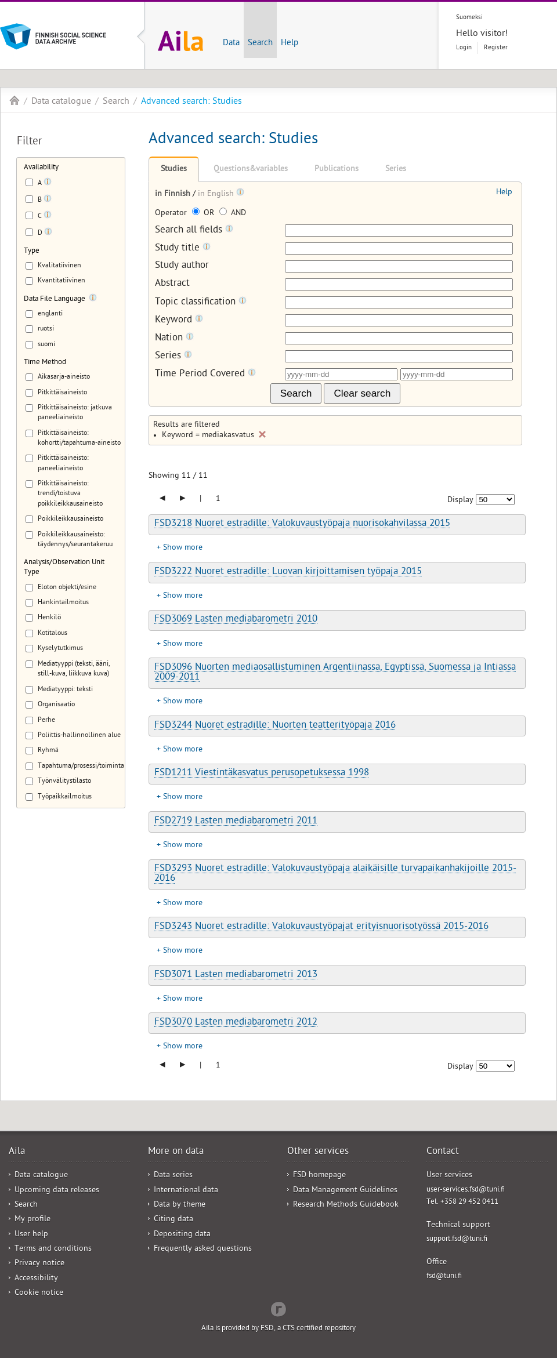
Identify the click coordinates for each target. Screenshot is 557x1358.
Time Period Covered (205, 374)
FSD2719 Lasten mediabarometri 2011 (235, 821)
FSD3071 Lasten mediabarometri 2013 (235, 975)
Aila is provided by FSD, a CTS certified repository (278, 1328)
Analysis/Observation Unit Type (64, 567)
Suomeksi (469, 17)
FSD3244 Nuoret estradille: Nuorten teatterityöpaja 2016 (275, 726)
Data (231, 43)
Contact (442, 1152)
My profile (32, 1220)
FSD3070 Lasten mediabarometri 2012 (235, 1023)
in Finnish (174, 194)
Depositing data (182, 1235)
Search (260, 43)
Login (464, 48)
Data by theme (179, 1205)
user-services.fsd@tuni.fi (465, 1190)
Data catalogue (61, 102)
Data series (173, 1176)
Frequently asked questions (203, 1249)
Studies (174, 170)
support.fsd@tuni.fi (456, 1239)
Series (395, 170)
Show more (182, 548)
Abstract (172, 284)
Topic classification (201, 302)
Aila (14, 100)
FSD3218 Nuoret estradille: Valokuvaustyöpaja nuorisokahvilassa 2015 (302, 524)
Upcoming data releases (57, 1191)
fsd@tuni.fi (444, 1276)
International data (186, 1191)
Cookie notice (39, 1293)
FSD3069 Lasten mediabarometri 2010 (235, 620)
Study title (183, 248)
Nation (174, 338)
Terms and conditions (53, 1249)
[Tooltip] (48, 184)
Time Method (45, 362)
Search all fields (194, 230)
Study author (182, 266)
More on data (176, 1152)
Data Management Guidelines (345, 1191)
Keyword (179, 320)
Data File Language (54, 299)
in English (217, 194)
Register (496, 48)
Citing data (173, 1220)
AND (232, 214)
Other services (318, 1152)
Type (31, 251)
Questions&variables (251, 170)
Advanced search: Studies (191, 102)
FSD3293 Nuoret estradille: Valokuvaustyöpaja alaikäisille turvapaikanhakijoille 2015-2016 (335, 874)
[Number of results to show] (495, 499)
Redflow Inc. (278, 1308)
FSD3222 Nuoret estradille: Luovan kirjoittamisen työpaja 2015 (288, 572)
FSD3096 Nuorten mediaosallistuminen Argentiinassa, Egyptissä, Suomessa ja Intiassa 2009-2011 (335, 673)
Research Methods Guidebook (346, 1205)
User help (31, 1235)
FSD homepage (319, 1176)
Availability (41, 168)
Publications (336, 170)
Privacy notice (39, 1264)
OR (204, 214)
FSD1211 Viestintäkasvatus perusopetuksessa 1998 (261, 773)
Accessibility (36, 1279)
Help (289, 43)
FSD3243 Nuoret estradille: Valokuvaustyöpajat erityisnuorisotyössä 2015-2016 (321, 927)
